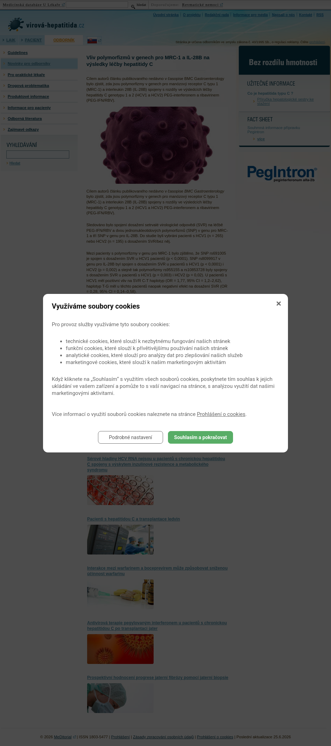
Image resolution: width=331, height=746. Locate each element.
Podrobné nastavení (130, 437)
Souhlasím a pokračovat (200, 437)
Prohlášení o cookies (221, 414)
